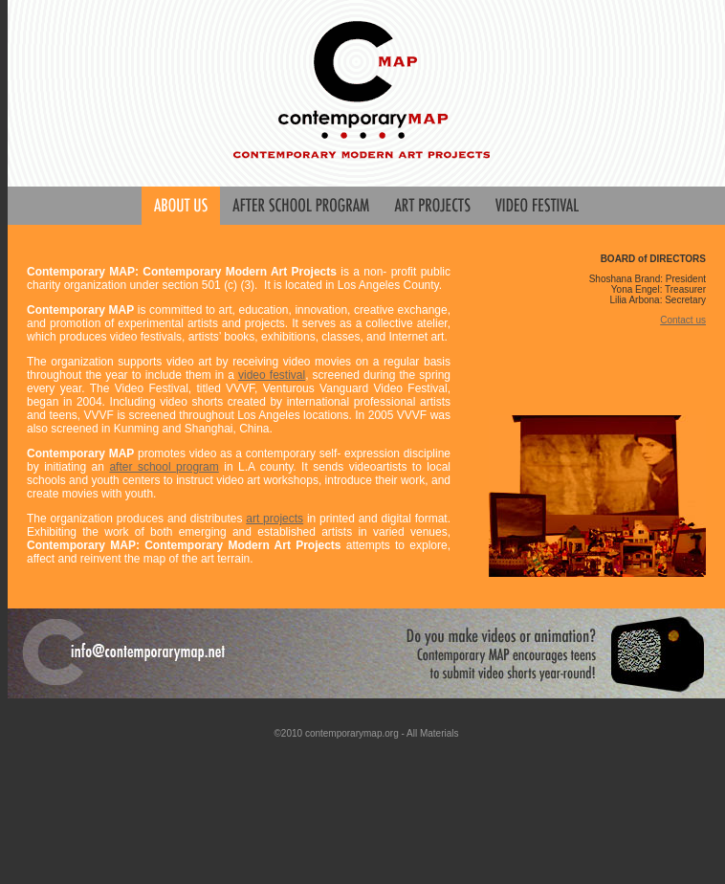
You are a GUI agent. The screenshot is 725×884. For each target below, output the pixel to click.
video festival (271, 375)
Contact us (683, 320)
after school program (163, 467)
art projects (274, 518)
